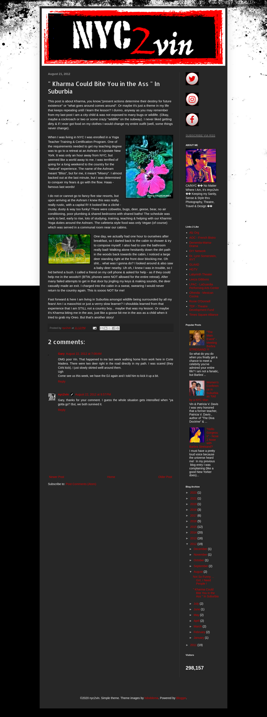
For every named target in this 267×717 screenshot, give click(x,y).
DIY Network (197, 251)
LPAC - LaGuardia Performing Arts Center (204, 286)
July (197, 603)
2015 (194, 526)
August (198, 571)
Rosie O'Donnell (199, 301)
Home (111, 477)
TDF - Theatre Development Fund (201, 308)
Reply (61, 381)
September (201, 566)
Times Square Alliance (203, 314)
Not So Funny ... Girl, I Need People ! (203, 580)
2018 (194, 509)
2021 (194, 498)
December (201, 549)
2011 (194, 645)
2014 (194, 532)
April (197, 620)
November (201, 554)
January (199, 637)
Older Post (165, 477)
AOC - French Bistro (202, 237)
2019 (194, 504)
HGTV (193, 269)
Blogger (181, 698)
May (197, 615)
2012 (194, 544)
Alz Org (194, 232)
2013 (194, 538)
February (200, 632)
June (197, 609)
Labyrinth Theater (200, 274)
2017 (194, 515)
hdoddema (151, 698)
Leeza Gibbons (199, 279)
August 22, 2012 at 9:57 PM (93, 394)
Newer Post (56, 477)
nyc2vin (63, 394)
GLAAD (194, 264)
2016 (194, 521)
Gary (61, 353)
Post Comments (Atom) (81, 484)
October (199, 560)
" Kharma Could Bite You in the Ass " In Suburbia (206, 593)
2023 (194, 492)
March (198, 626)
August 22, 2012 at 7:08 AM (84, 353)
